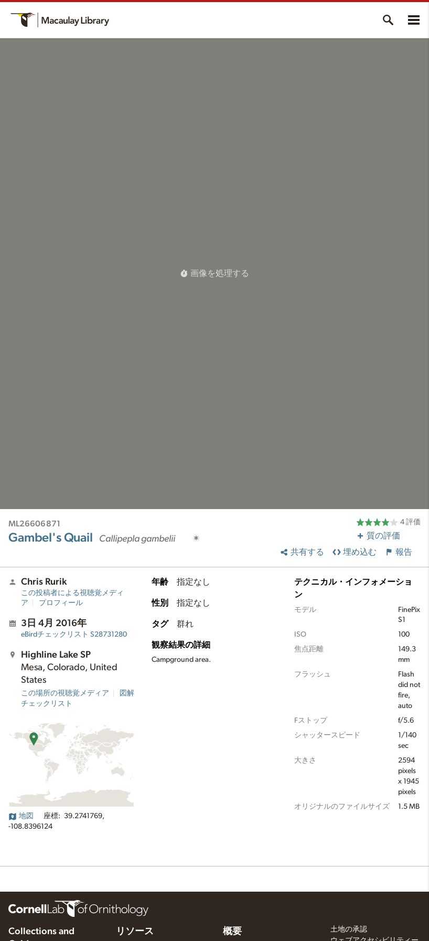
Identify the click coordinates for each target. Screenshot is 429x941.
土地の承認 (348, 929)
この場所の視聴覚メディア (65, 693)
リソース (135, 931)
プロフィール (61, 603)
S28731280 (74, 634)
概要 (232, 931)
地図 (21, 816)
